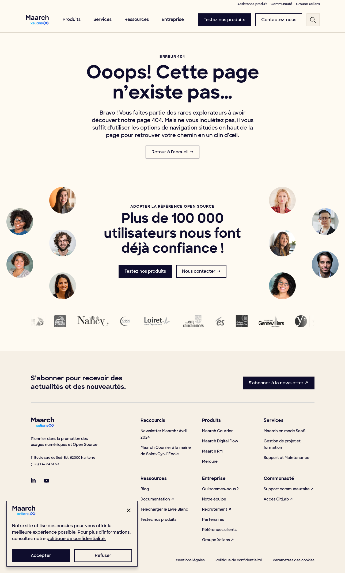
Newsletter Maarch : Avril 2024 (164, 434)
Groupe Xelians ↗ (218, 539)
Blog (145, 489)
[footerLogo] (42, 425)
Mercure (210, 461)
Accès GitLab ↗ (278, 499)
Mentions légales (190, 560)
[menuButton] (224, 19)
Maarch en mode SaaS (284, 430)
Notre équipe (214, 499)
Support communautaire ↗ (289, 489)
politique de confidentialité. (76, 538)
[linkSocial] (33, 480)
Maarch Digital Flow (220, 441)
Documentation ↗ (157, 499)
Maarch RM (212, 451)
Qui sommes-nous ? (220, 489)
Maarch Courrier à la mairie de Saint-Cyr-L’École (166, 450)
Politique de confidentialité (238, 560)
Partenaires (213, 519)
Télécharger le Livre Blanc (164, 509)
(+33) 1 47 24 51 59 (45, 464)
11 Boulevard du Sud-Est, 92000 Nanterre (63, 458)
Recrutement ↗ (217, 509)
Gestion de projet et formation (282, 444)
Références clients (219, 529)
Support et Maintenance (286, 457)
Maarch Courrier (217, 430)
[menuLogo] (37, 20)
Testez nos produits (158, 519)
